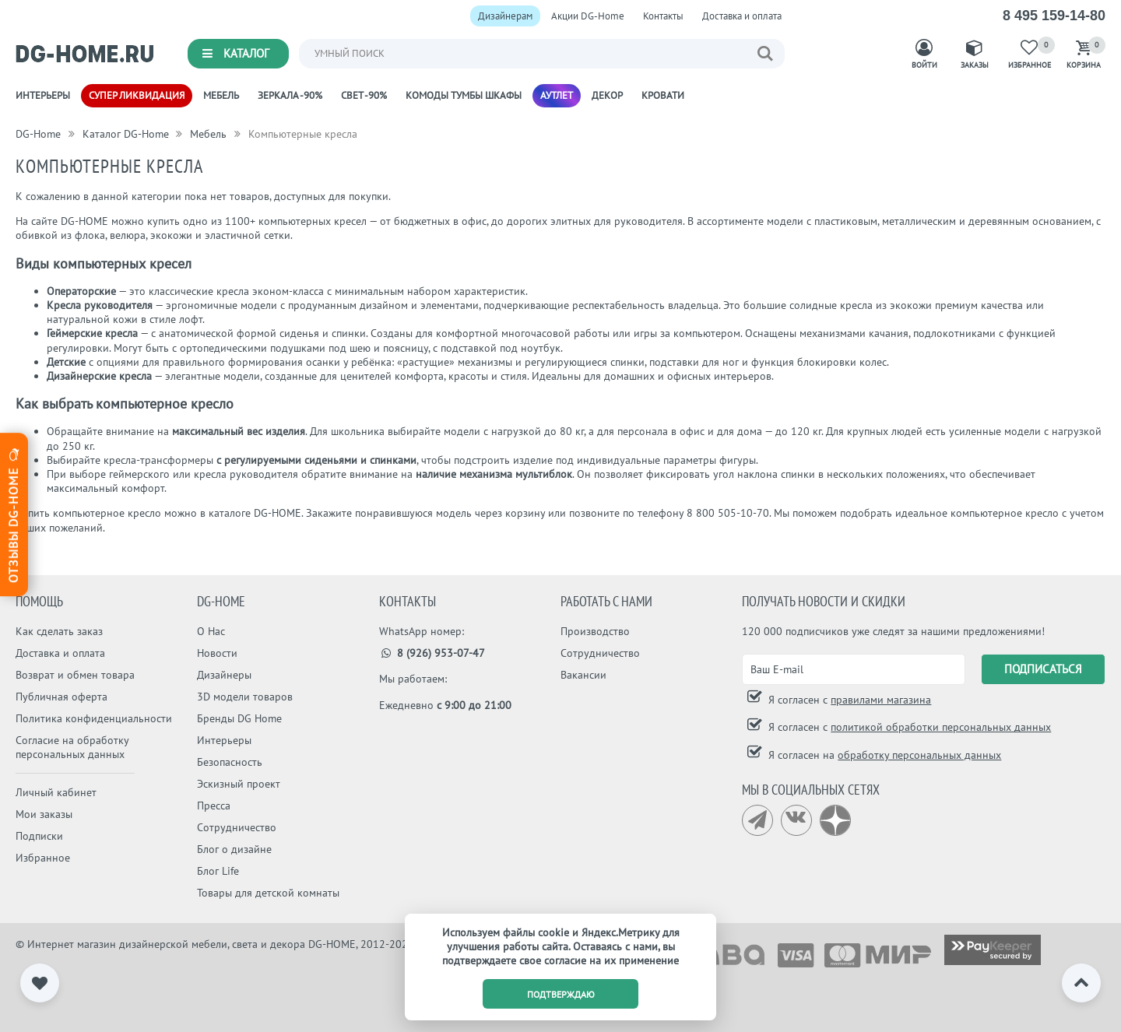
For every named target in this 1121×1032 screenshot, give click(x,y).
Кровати (662, 95)
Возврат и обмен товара (75, 675)
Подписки (39, 836)
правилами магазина (881, 700)
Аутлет (556, 95)
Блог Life (218, 871)
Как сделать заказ (59, 631)
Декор (607, 95)
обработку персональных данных (919, 755)
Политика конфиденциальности (94, 718)
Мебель (221, 95)
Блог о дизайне (234, 849)
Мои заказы (44, 814)
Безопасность (229, 762)
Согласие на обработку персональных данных (72, 747)
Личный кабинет (56, 792)
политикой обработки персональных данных (941, 727)
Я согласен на (883, 755)
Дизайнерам (505, 16)
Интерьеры (43, 95)
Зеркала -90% (290, 95)
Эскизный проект (238, 784)
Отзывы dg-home (13, 514)
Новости (217, 653)
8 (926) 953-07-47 (432, 653)
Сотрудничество (236, 827)
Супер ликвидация (136, 95)
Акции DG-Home (587, 16)
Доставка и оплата (742, 16)
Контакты (663, 16)
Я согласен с (848, 700)
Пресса (213, 806)
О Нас (211, 631)
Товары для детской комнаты (268, 893)
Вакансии (583, 675)
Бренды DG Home (239, 718)
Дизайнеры (224, 675)
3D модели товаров (245, 697)
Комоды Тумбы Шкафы (464, 95)
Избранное (43, 858)
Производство (595, 631)
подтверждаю (561, 994)
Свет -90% (364, 95)
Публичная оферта (61, 697)
